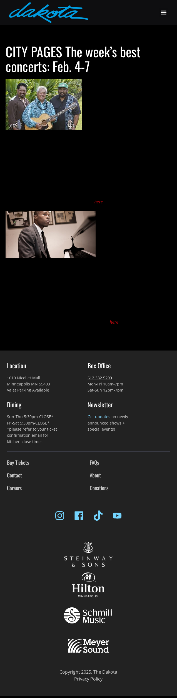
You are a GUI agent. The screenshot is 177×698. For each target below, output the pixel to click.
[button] (163, 12)
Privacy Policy (88, 679)
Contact (14, 475)
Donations (99, 488)
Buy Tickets (18, 462)
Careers (14, 488)
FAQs (94, 462)
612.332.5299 (100, 377)
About (95, 475)
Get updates (99, 416)
